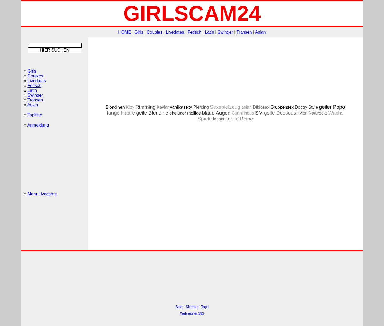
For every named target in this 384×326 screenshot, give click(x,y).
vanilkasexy (181, 107)
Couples (154, 32)
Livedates (175, 32)
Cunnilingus (243, 113)
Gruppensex (282, 107)
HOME (124, 32)
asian (247, 107)
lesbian (220, 119)
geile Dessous (280, 113)
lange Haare (121, 113)
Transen (244, 32)
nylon (302, 113)
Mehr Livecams (41, 194)
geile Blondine (152, 113)
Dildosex (261, 107)
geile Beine (240, 118)
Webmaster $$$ (192, 313)
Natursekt (318, 113)
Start (179, 307)
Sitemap (192, 307)
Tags (205, 307)
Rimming (145, 107)
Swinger (225, 32)
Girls (138, 32)
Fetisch (195, 32)
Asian (260, 32)
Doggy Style (306, 107)
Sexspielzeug (225, 107)
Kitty (130, 107)
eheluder (178, 113)
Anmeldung (38, 125)
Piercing (201, 107)
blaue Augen (216, 113)
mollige (194, 113)
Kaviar (163, 107)
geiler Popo (332, 107)
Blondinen (115, 107)
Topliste (34, 115)
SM (259, 113)
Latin (209, 32)
